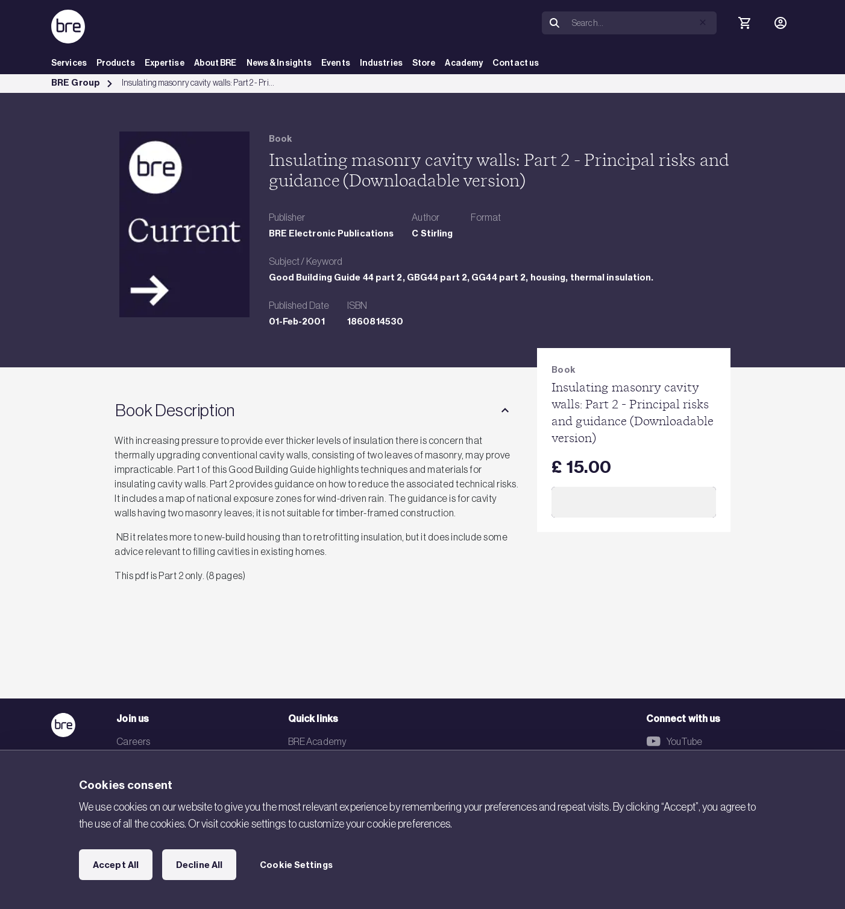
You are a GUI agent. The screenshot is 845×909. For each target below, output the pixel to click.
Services (69, 63)
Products (115, 63)
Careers (133, 741)
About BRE (215, 63)
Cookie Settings (296, 865)
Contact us (515, 63)
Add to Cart (634, 501)
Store (424, 63)
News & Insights (279, 63)
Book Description (174, 410)
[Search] (642, 22)
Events (335, 63)
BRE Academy (317, 741)
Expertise (164, 63)
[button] (702, 22)
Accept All (116, 865)
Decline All (199, 865)
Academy (464, 63)
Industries (381, 63)
